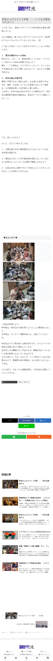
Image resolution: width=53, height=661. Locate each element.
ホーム (9, 652)
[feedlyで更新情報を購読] (14, 437)
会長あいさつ (9, 655)
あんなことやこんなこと (9, 382)
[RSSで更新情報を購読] (39, 437)
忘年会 (26, 382)
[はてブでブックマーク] (43, 420)
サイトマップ (44, 655)
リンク (44, 652)
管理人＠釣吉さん (26, 655)
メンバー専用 (26, 652)
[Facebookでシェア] (26, 420)
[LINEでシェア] (26, 426)
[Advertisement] (26, 116)
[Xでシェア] (10, 420)
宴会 (21, 382)
